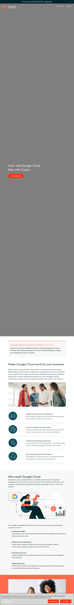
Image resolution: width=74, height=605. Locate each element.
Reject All (65, 601)
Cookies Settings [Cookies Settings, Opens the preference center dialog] (5, 601)
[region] (37, 599)
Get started (16, 176)
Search (60, 6)
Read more (48, 1)
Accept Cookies (53, 601)
